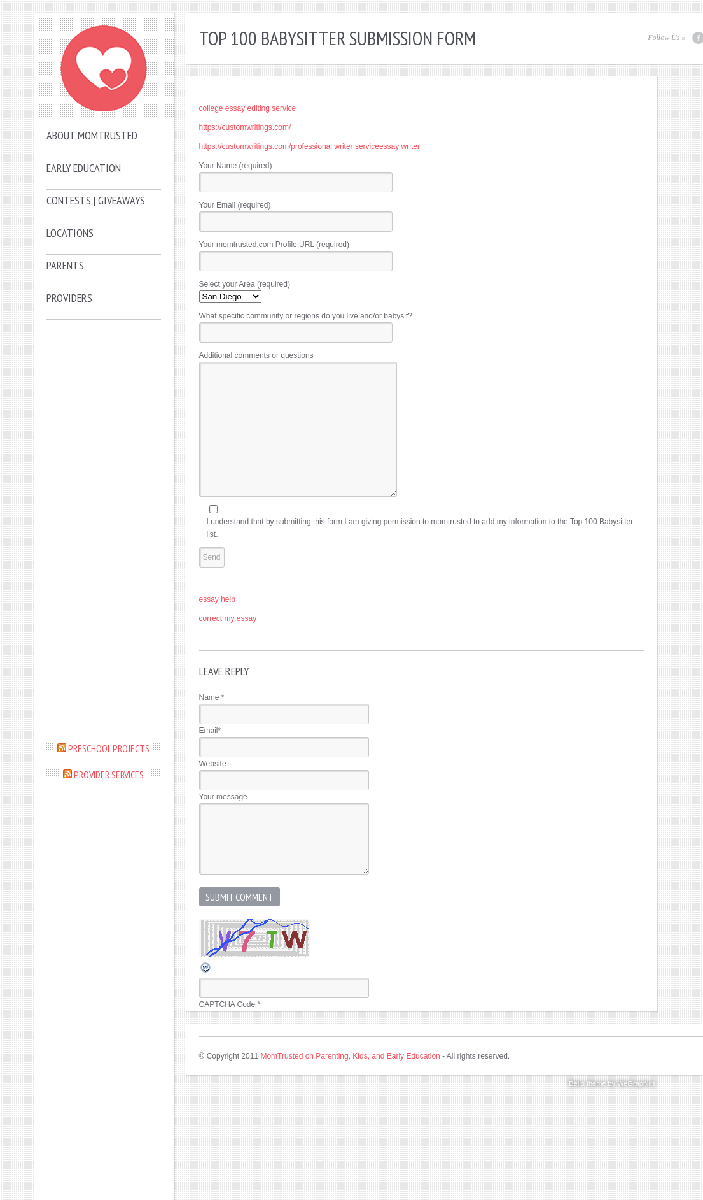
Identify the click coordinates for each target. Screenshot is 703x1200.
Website (212, 763)
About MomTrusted (91, 135)
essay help (217, 599)
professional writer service (335, 146)
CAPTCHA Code (227, 1004)
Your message (223, 796)
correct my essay (228, 618)
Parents (65, 265)
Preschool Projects (109, 748)
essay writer (399, 146)
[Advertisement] (104, 530)
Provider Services (109, 774)
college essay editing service (247, 108)
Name (212, 697)
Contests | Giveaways (95, 200)
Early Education (83, 168)
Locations (70, 232)
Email (210, 730)
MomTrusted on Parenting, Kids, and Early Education (350, 1056)
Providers (69, 297)
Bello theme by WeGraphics (612, 1083)
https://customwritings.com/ (245, 127)
